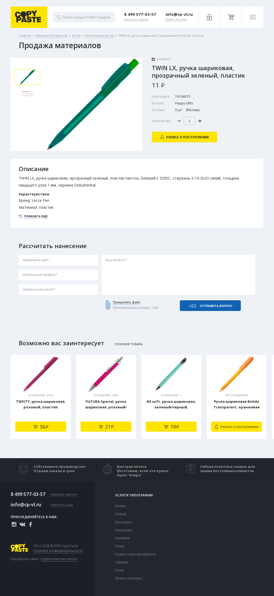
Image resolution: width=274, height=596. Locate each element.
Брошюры (123, 522)
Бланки (120, 514)
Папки (119, 546)
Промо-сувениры (128, 578)
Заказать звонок (64, 495)
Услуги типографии (134, 495)
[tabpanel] (41, 397)
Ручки (119, 570)
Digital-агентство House (59, 559)
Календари (123, 530)
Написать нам (62, 505)
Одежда (121, 562)
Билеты (120, 506)
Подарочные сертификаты (135, 554)
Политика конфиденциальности (58, 551)
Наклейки (122, 538)
